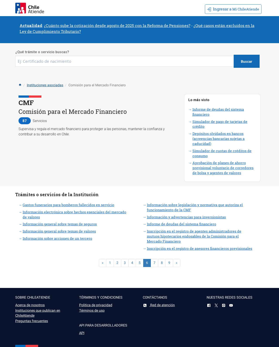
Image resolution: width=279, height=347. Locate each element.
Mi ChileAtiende (233, 9)
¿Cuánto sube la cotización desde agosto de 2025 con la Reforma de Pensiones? (117, 25)
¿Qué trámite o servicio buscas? (42, 52)
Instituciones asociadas (45, 85)
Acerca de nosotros (30, 305)
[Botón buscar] (247, 61)
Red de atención (159, 305)
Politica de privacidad (95, 305)
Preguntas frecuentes (31, 321)
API (81, 333)
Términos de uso (92, 310)
